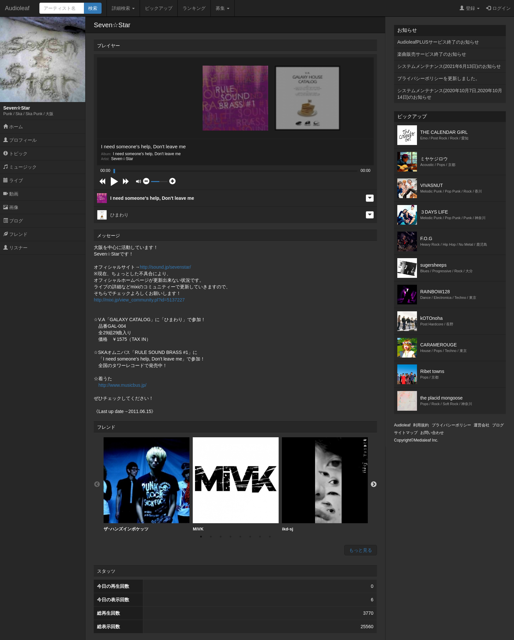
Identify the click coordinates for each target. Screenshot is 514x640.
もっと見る (360, 550)
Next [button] (373, 484)
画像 (10, 207)
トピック (15, 153)
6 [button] (250, 536)
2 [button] (211, 536)
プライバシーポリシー (451, 425)
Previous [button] (97, 484)
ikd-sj (325, 484)
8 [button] (270, 536)
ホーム (13, 126)
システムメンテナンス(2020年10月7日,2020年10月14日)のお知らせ (449, 94)
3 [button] (220, 536)
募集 (222, 8)
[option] (146, 484)
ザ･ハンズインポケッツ (146, 484)
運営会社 (481, 425)
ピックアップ (158, 8)
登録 (470, 8)
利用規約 (421, 425)
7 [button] (260, 536)
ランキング (194, 8)
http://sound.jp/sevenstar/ (165, 267)
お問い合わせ (432, 432)
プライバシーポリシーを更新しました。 (438, 78)
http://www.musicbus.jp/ (122, 385)
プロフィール (20, 140)
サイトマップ (406, 432)
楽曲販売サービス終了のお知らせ (431, 54)
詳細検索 (123, 8)
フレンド (15, 234)
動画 (10, 193)
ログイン (498, 8)
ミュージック (20, 167)
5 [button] (240, 536)
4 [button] (230, 536)
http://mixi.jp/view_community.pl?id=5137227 (139, 299)
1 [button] (201, 536)
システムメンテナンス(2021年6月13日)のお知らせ (449, 66)
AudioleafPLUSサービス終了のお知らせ (438, 42)
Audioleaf (17, 8)
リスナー (15, 247)
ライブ (13, 180)
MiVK (236, 484)
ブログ (13, 220)
